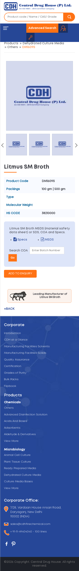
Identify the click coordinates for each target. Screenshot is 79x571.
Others (12, 47)
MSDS (47, 239)
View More (11, 441)
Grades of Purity (15, 373)
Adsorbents (12, 428)
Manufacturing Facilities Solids (25, 353)
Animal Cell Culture (17, 455)
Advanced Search (42, 28)
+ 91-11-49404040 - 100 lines (28, 532)
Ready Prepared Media (20, 468)
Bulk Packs (11, 379)
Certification (12, 366)
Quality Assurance (16, 359)
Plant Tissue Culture (17, 461)
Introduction (12, 333)
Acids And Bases (15, 421)
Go (13, 257)
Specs (20, 239)
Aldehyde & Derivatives (20, 434)
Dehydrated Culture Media (43, 43)
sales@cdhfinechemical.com (30, 524)
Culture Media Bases (18, 481)
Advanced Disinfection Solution (25, 414)
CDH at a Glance (16, 339)
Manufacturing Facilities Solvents (27, 346)
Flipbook (10, 386)
